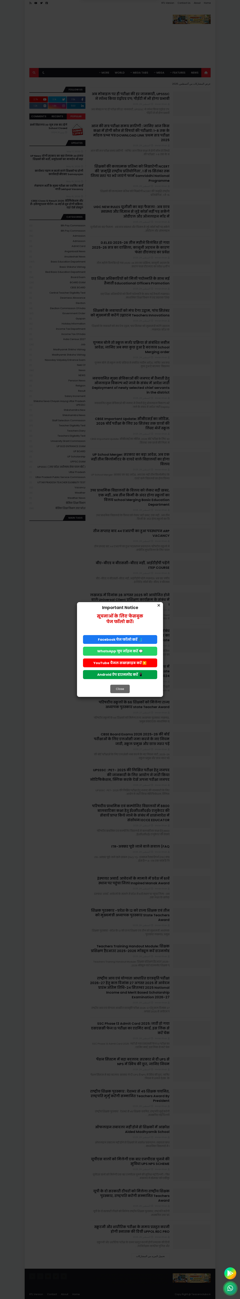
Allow (101, 18)
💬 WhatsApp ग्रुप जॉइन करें (120, 651)
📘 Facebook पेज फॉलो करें (120, 639)
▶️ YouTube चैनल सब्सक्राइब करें (120, 663)
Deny (137, 18)
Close (120, 689)
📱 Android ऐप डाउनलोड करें (120, 674)
